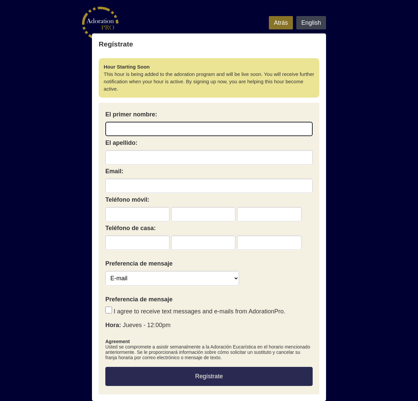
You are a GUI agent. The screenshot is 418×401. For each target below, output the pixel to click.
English (311, 22)
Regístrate (209, 376)
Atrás (281, 22)
